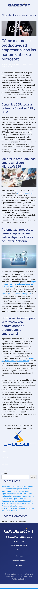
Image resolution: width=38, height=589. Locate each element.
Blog (11, 66)
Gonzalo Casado (14, 64)
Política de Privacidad (24, 576)
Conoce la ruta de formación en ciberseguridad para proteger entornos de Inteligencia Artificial (18, 508)
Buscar (4, 473)
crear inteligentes (16, 294)
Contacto (19, 565)
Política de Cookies (19, 579)
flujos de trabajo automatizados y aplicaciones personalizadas (19, 284)
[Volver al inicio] (19, 4)
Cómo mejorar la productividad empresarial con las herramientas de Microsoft (19, 50)
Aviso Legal (10, 576)
